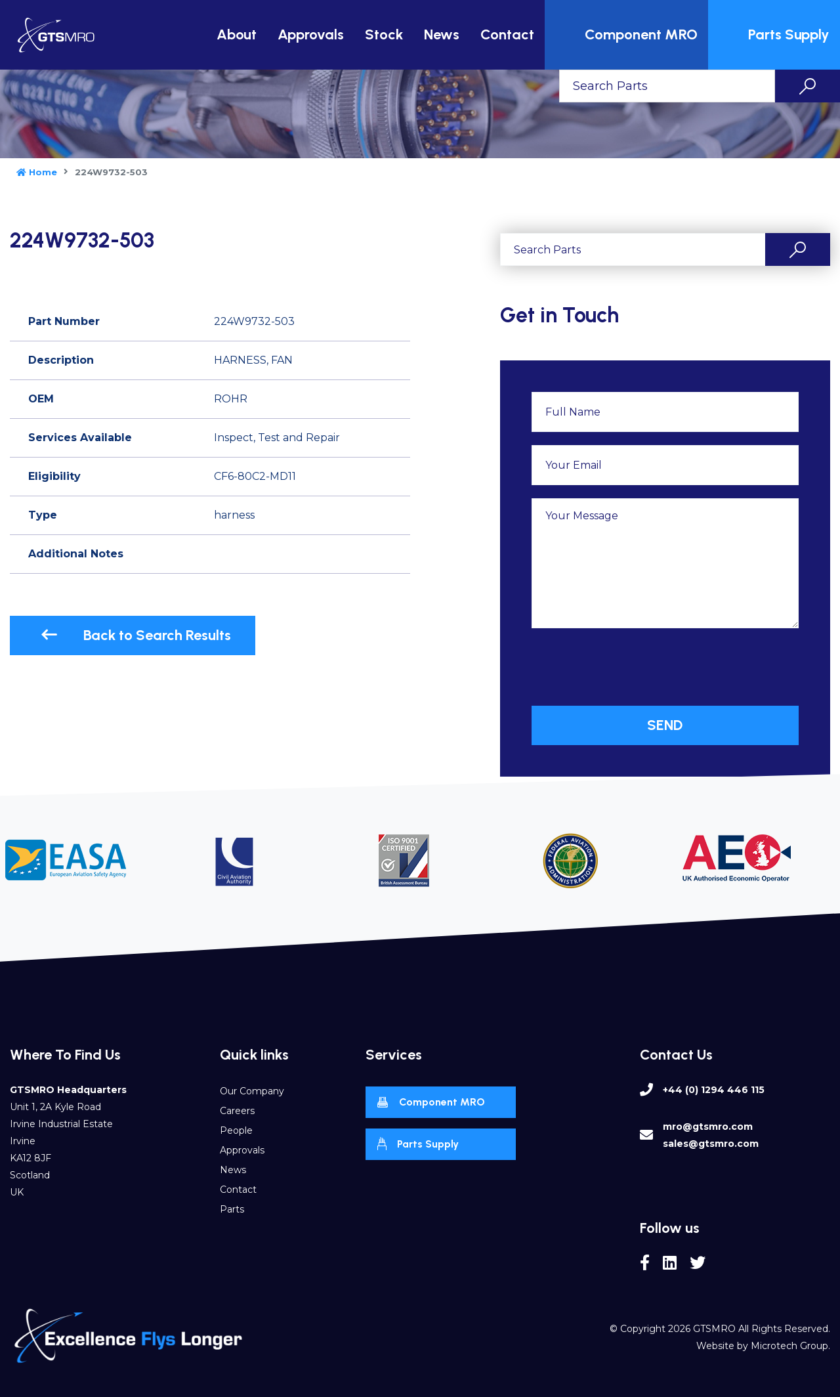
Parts (232, 1209)
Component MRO (628, 35)
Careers (237, 1111)
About (237, 34)
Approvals (311, 34)
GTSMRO (714, 1329)
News (441, 34)
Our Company (252, 1091)
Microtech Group (789, 1346)
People (236, 1130)
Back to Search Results (136, 635)
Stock (384, 34)
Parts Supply (776, 35)
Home (36, 172)
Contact (507, 34)
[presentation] (631, 667)
